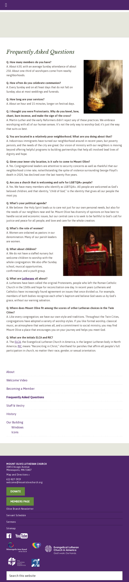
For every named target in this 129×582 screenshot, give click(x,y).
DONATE (15, 491)
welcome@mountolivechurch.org (24, 482)
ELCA (18, 341)
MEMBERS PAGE (20, 501)
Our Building (14, 422)
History (11, 414)
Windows (17, 427)
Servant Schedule (16, 515)
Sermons (11, 522)
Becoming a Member (20, 388)
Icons (14, 432)
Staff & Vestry (15, 405)
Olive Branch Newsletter (20, 508)
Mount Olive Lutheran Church (64, 25)
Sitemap (11, 528)
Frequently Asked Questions (25, 397)
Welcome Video (16, 380)
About (10, 372)
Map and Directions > (18, 474)
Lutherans (28, 278)
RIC (20, 346)
